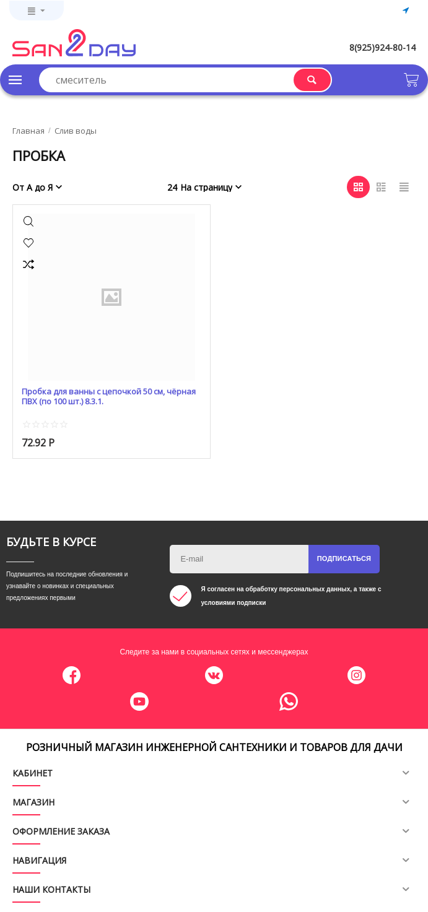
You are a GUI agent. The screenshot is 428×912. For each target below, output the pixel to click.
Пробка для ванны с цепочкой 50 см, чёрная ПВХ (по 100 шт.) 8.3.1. (109, 397)
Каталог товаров (15, 80)
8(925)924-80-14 (382, 47)
